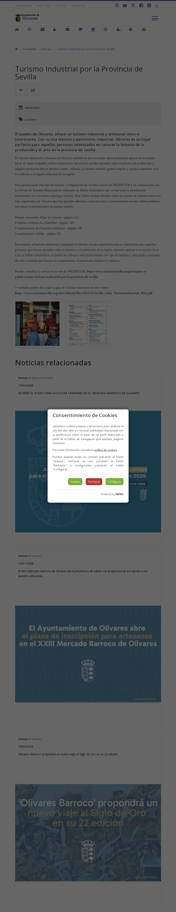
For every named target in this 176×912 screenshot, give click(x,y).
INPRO (119, 494)
